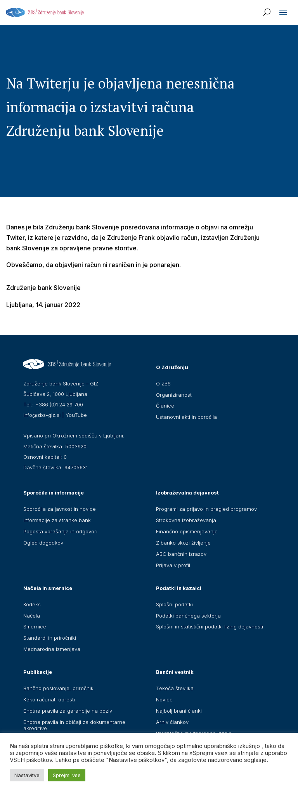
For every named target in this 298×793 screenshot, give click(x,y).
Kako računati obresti (49, 699)
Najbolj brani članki (179, 711)
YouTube (76, 415)
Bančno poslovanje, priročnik (58, 688)
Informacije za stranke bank (57, 520)
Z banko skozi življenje (183, 543)
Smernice (34, 626)
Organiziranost (174, 395)
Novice (164, 699)
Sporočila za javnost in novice (59, 509)
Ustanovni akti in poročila (186, 417)
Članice (165, 406)
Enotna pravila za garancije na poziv (67, 711)
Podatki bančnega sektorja (188, 616)
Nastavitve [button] (27, 775)
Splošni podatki (174, 604)
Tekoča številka (175, 688)
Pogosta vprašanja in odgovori (60, 531)
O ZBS (163, 383)
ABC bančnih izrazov (181, 554)
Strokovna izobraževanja (186, 520)
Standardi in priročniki (49, 638)
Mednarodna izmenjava (51, 649)
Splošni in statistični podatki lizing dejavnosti (209, 626)
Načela (31, 616)
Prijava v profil (173, 565)
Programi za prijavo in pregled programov (206, 509)
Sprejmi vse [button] (67, 775)
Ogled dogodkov (43, 543)
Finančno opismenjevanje (187, 531)
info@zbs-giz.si (42, 415)
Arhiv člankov (172, 722)
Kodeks (32, 604)
